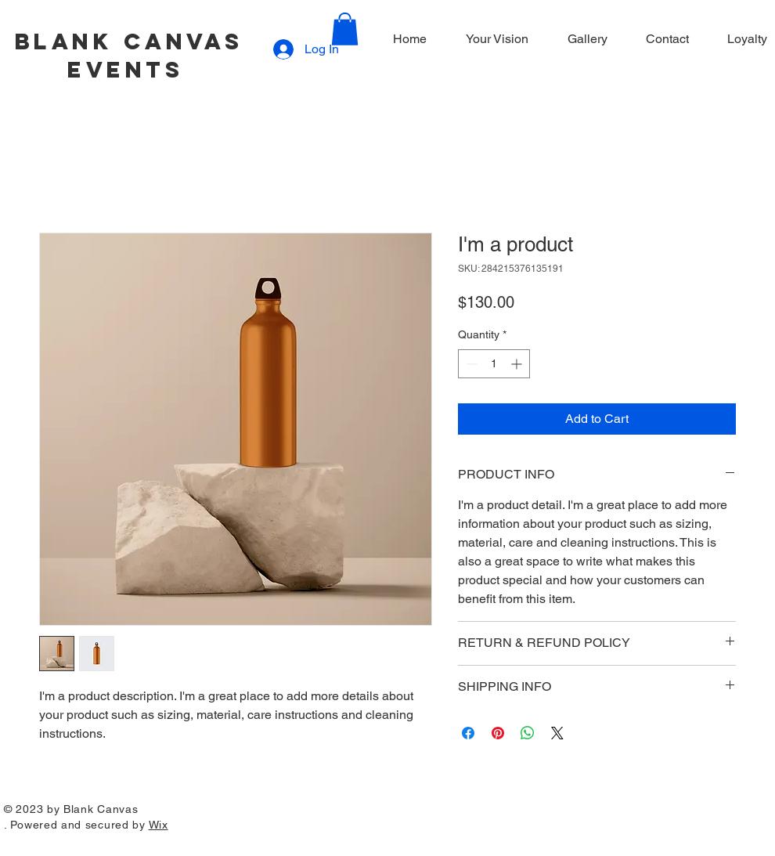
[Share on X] (557, 733)
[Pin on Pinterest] (497, 733)
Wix (158, 824)
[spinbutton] (494, 363)
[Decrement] (470, 363)
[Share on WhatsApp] (527, 733)
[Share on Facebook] (468, 733)
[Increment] (518, 363)
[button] (345, 29)
